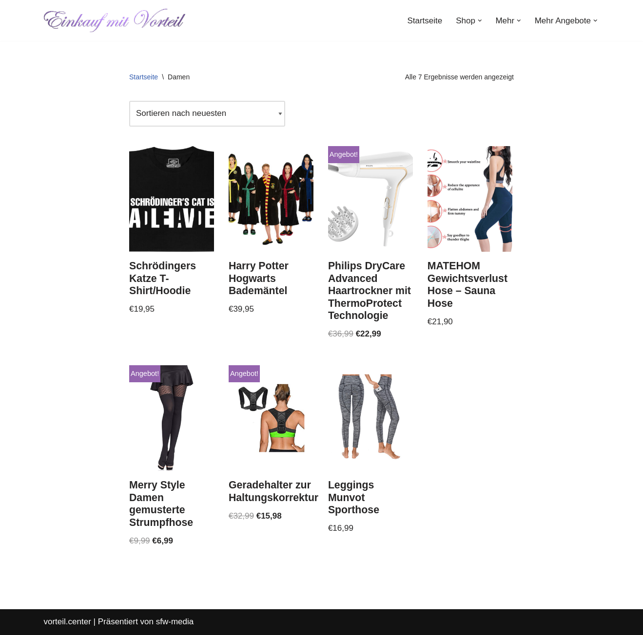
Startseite (424, 20)
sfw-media (175, 621)
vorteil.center (67, 621)
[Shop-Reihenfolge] (207, 114)
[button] (480, 21)
